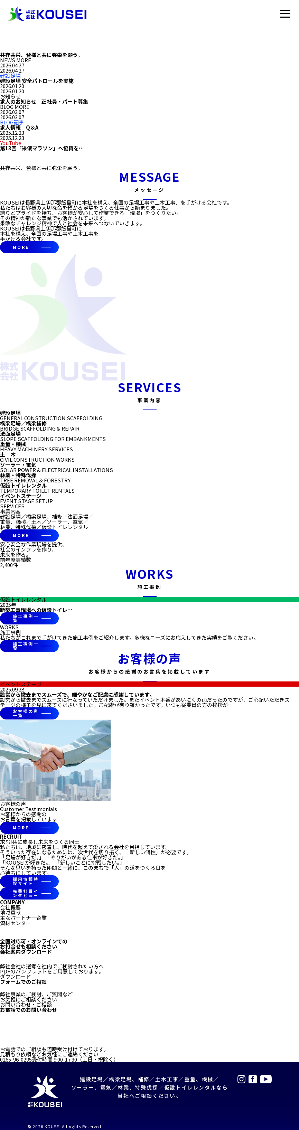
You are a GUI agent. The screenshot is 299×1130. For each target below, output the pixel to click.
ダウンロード (15, 976)
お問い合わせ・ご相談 (26, 1004)
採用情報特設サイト (25, 881)
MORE (21, 247)
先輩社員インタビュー (25, 893)
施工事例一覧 (25, 618)
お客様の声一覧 (25, 713)
